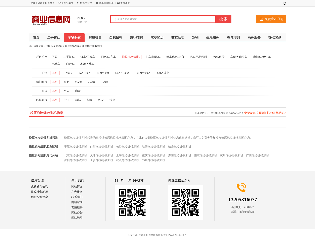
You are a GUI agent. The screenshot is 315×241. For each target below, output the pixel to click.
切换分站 (82, 21)
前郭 (78, 100)
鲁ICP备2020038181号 (175, 235)
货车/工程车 (87, 56)
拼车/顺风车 (153, 56)
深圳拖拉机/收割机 (75, 160)
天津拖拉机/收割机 (101, 155)
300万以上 (162, 72)
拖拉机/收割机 (131, 56)
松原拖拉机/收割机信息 (46, 113)
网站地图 (77, 217)
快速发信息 (86, 3)
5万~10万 (85, 72)
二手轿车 (69, 56)
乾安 (101, 100)
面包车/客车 (108, 56)
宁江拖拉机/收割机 (75, 146)
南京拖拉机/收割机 (205, 155)
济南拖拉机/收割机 (179, 155)
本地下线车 (87, 63)
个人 (66, 91)
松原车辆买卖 (72, 46)
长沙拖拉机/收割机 (101, 160)
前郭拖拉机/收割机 (101, 146)
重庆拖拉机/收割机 (153, 155)
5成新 (104, 81)
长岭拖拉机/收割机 (127, 146)
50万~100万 (122, 72)
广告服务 (77, 191)
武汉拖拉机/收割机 (127, 160)
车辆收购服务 (238, 56)
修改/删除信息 (106, 3)
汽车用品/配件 (199, 56)
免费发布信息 (274, 19)
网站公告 (77, 212)
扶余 (112, 100)
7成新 (91, 81)
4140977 (249, 207)
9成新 (78, 81)
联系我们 (77, 196)
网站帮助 (77, 202)
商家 (78, 91)
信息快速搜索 (39, 196)
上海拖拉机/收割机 (127, 155)
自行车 (70, 63)
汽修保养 (219, 56)
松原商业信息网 (54, 46)
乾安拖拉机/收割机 (153, 146)
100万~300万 (143, 72)
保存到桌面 (67, 3)
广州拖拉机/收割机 (257, 155)
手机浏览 (125, 3)
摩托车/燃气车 (262, 56)
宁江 (66, 100)
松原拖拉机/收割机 (92, 46)
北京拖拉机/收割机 (75, 155)
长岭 (89, 100)
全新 (66, 81)
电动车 (56, 63)
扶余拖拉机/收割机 (179, 146)
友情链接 (77, 207)
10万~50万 (103, 72)
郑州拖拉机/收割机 (153, 160)
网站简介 (77, 186)
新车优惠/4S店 (175, 56)
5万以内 (69, 72)
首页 (36, 37)
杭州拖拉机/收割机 (231, 155)
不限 (54, 56)
